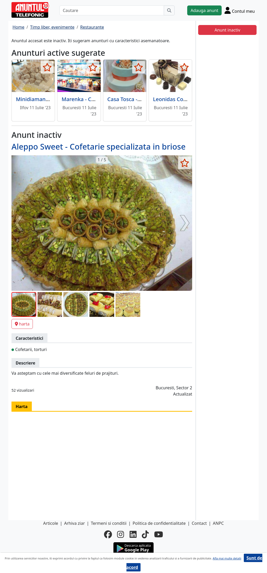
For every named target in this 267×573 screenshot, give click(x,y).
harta (22, 324)
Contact (199, 523)
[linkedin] (133, 534)
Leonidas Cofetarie (176, 99)
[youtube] (158, 534)
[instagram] (120, 534)
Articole (50, 523)
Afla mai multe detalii (227, 558)
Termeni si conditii (108, 523)
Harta (22, 406)
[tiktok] (145, 534)
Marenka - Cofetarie (86, 99)
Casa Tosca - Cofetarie (134, 99)
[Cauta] (169, 10)
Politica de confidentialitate (159, 523)
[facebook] (108, 534)
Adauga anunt (204, 10)
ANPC (218, 523)
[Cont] (239, 10)
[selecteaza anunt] (47, 67)
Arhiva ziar (74, 523)
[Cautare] (111, 10)
